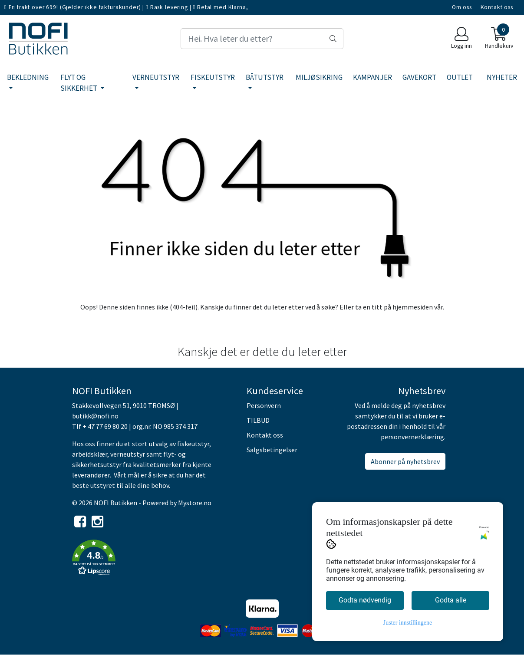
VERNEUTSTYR (155, 77)
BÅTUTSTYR (264, 77)
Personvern (264, 405)
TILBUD (258, 420)
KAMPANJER (372, 77)
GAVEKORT (419, 77)
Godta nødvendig (365, 600)
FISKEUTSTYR (213, 77)
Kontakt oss (497, 7)
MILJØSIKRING (319, 77)
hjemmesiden (412, 307)
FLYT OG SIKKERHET (79, 82)
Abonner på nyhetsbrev (405, 461)
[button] (153, 559)
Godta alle (450, 600)
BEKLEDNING (28, 77)
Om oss (462, 7)
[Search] (262, 38)
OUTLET (460, 77)
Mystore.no (194, 502)
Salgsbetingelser (272, 449)
